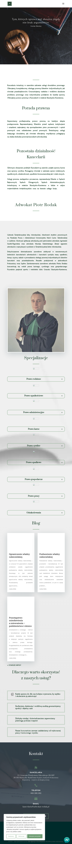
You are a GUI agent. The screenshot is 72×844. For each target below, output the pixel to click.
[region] (24, 827)
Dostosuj (11, 836)
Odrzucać (21, 836)
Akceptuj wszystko (34, 836)
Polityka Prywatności (35, 806)
